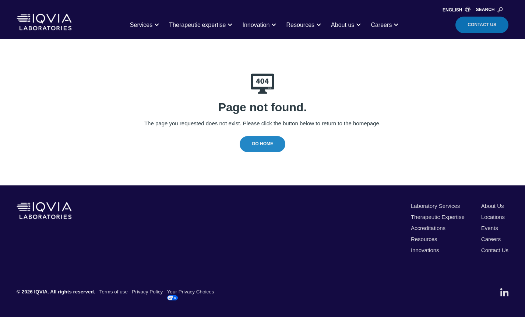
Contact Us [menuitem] (494, 250)
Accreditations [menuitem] (428, 228)
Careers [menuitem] (491, 239)
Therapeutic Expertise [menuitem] (438, 217)
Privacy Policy (147, 292)
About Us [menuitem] (492, 206)
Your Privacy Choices (190, 294)
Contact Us (482, 24)
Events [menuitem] (489, 228)
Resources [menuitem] (424, 239)
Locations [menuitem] (493, 217)
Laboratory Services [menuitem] (435, 206)
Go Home (262, 143)
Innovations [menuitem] (425, 250)
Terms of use (113, 292)
